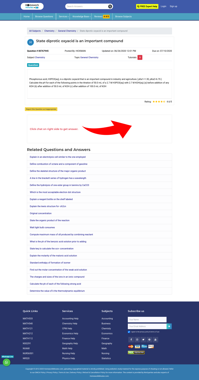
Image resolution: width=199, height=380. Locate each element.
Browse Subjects (123, 16)
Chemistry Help (69, 323)
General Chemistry (89, 57)
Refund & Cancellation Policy (94, 372)
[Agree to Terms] (129, 332)
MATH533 (28, 318)
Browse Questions (44, 16)
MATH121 (28, 328)
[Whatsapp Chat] (6, 362)
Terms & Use (64, 372)
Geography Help (70, 343)
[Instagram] (137, 339)
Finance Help (68, 338)
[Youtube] (149, 339)
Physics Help (68, 358)
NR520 (26, 358)
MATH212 (28, 333)
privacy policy (144, 332)
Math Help (67, 348)
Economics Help (70, 333)
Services (63, 16)
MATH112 (28, 338)
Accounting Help (70, 318)
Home (27, 16)
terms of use (155, 332)
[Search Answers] (87, 6)
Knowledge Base (81, 16)
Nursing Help (68, 353)
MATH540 (28, 323)
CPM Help (67, 328)
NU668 (26, 348)
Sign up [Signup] (173, 6)
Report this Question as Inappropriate (41, 109)
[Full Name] (147, 319)
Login (163, 6)
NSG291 (27, 343)
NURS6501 (28, 353)
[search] (110, 6)
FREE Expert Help (147, 6)
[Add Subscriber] (169, 326)
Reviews (102, 16)
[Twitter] (143, 339)
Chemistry (40, 57)
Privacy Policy (52, 372)
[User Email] (147, 326)
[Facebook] (131, 339)
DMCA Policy (40, 372)
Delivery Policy (75, 372)
